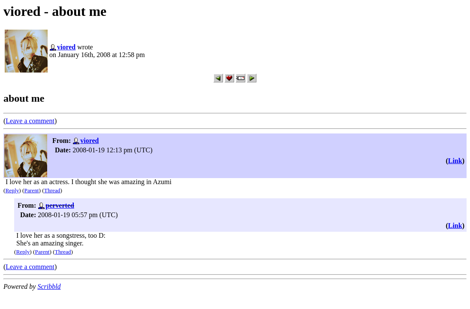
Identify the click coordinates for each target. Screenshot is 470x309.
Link (455, 160)
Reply (12, 190)
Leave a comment (30, 120)
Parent (31, 190)
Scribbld (48, 286)
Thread (52, 190)
